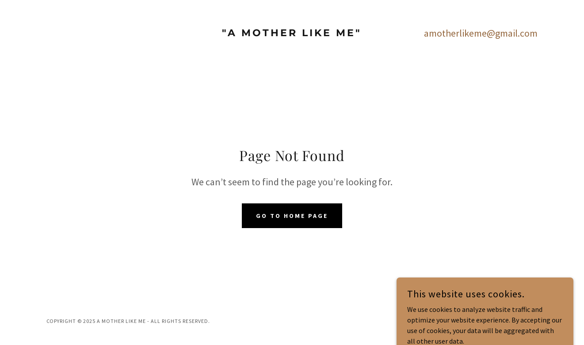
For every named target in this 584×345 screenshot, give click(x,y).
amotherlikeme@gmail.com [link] (481, 33)
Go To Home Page (292, 216)
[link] (292, 33)
